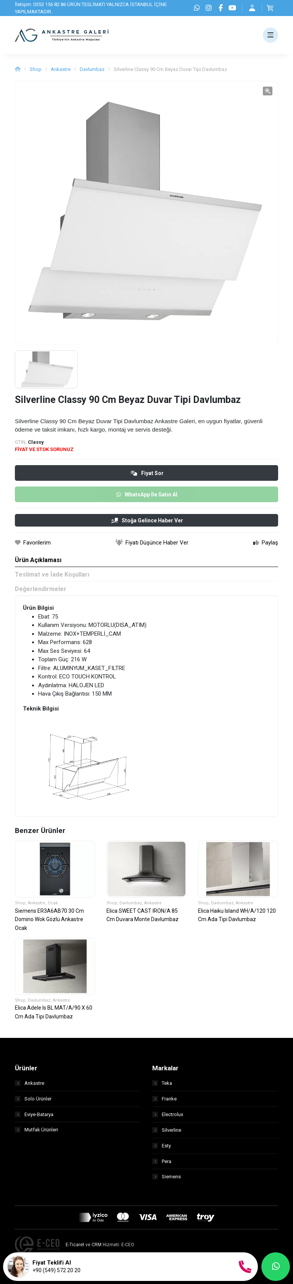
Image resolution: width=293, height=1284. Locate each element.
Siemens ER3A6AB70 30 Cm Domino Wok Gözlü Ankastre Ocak (49, 919)
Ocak (53, 903)
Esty (161, 1146)
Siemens (166, 1177)
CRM (96, 1245)
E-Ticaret (75, 1245)
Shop (36, 69)
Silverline (166, 1130)
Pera (161, 1161)
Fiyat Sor (147, 473)
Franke (164, 1099)
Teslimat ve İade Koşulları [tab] (52, 574)
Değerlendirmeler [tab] (40, 589)
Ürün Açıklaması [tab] (38, 560)
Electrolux (167, 1114)
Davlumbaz (92, 69)
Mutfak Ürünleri (36, 1130)
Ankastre (61, 69)
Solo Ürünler (33, 1099)
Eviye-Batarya (34, 1114)
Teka (162, 1083)
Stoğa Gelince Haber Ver (147, 520)
